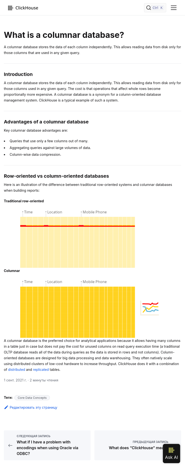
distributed (16, 369)
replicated (41, 369)
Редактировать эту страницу (30, 407)
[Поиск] (155, 7)
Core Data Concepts (32, 398)
